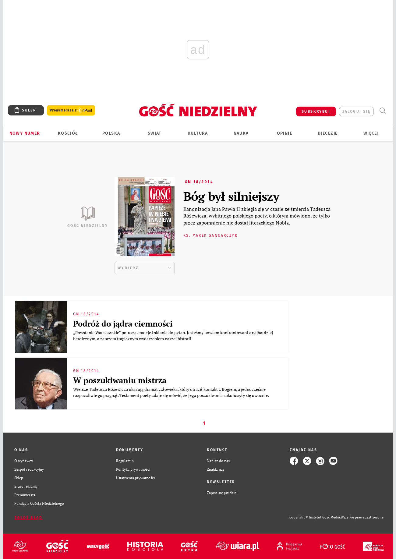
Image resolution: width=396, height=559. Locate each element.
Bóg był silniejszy (231, 196)
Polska (111, 133)
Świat (154, 133)
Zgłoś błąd (28, 517)
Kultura (198, 133)
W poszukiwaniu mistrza (119, 380)
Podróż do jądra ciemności (123, 323)
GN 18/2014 (199, 182)
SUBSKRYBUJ (316, 111)
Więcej (371, 133)
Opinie (284, 133)
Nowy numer (24, 133)
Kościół (68, 133)
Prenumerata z (71, 110)
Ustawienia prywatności (135, 478)
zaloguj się (356, 111)
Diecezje (328, 133)
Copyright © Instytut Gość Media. (315, 517)
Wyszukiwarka (382, 110)
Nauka (241, 133)
